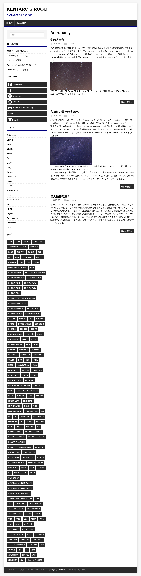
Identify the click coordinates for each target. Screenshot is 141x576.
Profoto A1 (13, 457)
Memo (26, 406)
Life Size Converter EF (27, 391)
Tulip (28, 514)
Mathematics (12, 190)
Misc (9, 195)
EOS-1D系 (30, 334)
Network (25, 416)
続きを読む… (127, 102)
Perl (10, 427)
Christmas (27, 257)
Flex (36, 344)
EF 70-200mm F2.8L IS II (17, 303)
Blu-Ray (10, 149)
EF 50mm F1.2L (30, 288)
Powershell (29, 452)
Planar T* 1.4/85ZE (16, 442)
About (26, 242)
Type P (37, 514)
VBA (25, 519)
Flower (12, 350)
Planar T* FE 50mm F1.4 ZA (19, 447)
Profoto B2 (28, 457)
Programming (13, 218)
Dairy (9, 163)
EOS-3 (39, 334)
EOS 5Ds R (39, 324)
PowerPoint (14, 452)
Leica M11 (38, 385)
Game (9, 186)
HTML (35, 360)
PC (8, 204)
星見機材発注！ (60, 196)
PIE (38, 427)
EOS (30, 319)
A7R (10, 242)
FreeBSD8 (25, 355)
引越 (42, 545)
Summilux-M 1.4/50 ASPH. (19, 493)
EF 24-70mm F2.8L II (16, 278)
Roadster (13, 468)
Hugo (10, 365)
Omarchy (12, 422)
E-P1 (32, 267)
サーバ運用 (12, 540)
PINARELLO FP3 (14, 432)
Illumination (23, 365)
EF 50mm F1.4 (13, 293)
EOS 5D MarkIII (24, 324)
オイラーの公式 (28, 529)
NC (9, 416)
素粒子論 (25, 555)
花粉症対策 (12, 560)
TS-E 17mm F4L (35, 504)
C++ (10, 257)
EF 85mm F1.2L (33, 309)
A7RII (18, 242)
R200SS (40, 457)
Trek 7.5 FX (20, 504)
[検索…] (27, 34)
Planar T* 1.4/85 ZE (36, 437)
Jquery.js (37, 370)
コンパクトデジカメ (15, 534)
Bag (25, 247)
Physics (10, 213)
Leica (34, 375)
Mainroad (27, 401)
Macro (39, 396)
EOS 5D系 (12, 329)
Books (9, 154)
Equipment (11, 177)
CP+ (21, 262)
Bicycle (10, 140)
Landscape (13, 375)
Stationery (11, 223)
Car (8, 158)
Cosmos (12, 262)
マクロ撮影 (33, 545)
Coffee (39, 257)
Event (9, 181)
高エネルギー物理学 (35, 560)
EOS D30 (23, 329)
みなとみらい (13, 529)
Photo (9, 209)
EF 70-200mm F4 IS (15, 309)
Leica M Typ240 (15, 380)
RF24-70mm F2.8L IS (16, 463)
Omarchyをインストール (17, 56)
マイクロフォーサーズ (16, 545)
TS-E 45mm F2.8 (33, 509)
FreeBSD (35, 350)
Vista (33, 519)
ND (16, 416)
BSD (39, 252)
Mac (30, 396)
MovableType (31, 411)
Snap (32, 473)
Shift (16, 473)
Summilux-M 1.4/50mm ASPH (20, 499)
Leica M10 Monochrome (19, 385)
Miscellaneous (13, 200)
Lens (10, 391)
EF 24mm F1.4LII (34, 278)
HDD (20, 360)
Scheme (41, 468)
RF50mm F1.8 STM (35, 463)
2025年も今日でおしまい (18, 51)
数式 (20, 550)
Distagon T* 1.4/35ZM (17, 267)
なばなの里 (28, 524)
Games (11, 360)
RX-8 (32, 468)
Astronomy (71, 44)
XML (10, 524)
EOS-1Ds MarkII (15, 334)
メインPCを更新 (14, 60)
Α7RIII (18, 524)
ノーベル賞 (24, 540)
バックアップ (37, 540)
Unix (9, 227)
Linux (10, 396)
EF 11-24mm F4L (14, 273)
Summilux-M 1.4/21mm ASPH (20, 483)
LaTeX (25, 375)
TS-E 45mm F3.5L (15, 514)
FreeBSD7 (12, 355)
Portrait (39, 447)
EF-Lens (11, 319)
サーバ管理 (40, 534)
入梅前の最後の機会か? (65, 111)
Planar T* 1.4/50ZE (16, 437)
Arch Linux (38, 242)
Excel (34, 339)
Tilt (10, 504)
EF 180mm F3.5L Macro (35, 273)
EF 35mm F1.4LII (30, 283)
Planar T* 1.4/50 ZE (33, 432)
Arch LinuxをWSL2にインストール (22, 65)
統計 (34, 555)
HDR (27, 360)
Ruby (23, 468)
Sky (24, 473)
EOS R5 (34, 329)
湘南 (33, 550)
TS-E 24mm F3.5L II (15, 509)
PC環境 (29, 422)
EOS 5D (11, 324)
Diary (9, 167)
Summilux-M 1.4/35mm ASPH (20, 488)
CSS (28, 262)
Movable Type (14, 411)
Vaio (18, 519)
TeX (37, 499)
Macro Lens (14, 401)
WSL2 (42, 519)
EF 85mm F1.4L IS (32, 314)
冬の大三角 (57, 39)
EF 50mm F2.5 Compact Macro (21, 298)
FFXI (28, 344)
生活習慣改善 (13, 555)
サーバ (29, 534)
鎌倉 (22, 560)
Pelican (40, 422)
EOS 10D (39, 319)
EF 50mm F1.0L (14, 288)
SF (9, 473)
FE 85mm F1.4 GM (15, 344)
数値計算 (11, 550)
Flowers (23, 350)
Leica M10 (29, 380)
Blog (9, 144)
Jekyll (25, 370)
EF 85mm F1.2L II (15, 314)
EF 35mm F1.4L (14, 283)
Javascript (13, 370)
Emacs (10, 172)
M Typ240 (21, 396)
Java (35, 365)
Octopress (38, 416)
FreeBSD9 (38, 355)
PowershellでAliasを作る (17, 69)
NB (42, 411)
